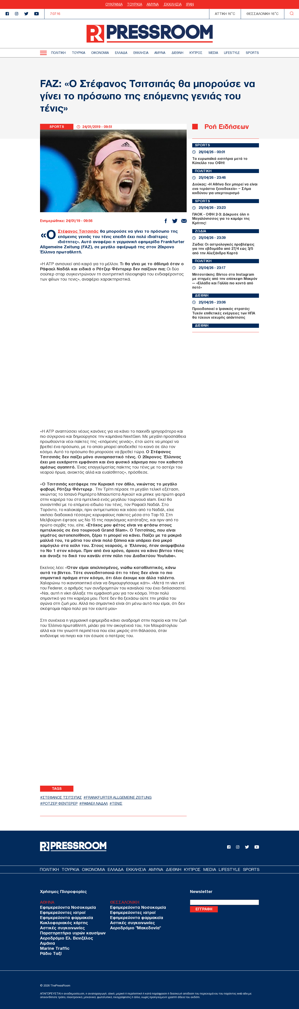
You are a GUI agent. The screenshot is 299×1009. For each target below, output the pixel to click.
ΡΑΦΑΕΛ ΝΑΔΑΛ (98, 803)
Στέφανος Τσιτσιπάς (79, 231)
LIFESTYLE (232, 53)
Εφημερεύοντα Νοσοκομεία (66, 907)
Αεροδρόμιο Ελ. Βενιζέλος (64, 938)
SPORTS (252, 53)
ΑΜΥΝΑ (153, 4)
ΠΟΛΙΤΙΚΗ (58, 53)
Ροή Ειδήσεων (227, 126)
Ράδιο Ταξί (50, 953)
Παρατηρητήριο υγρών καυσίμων (70, 933)
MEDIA (213, 53)
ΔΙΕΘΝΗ (177, 53)
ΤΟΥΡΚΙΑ (134, 4)
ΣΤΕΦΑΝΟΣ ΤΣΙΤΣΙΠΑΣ (64, 797)
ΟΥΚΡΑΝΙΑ (114, 4)
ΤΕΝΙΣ (121, 803)
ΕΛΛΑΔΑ (121, 53)
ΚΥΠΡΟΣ (196, 53)
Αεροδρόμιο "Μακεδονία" (129, 927)
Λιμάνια (46, 943)
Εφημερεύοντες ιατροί (61, 912)
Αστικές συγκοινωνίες (60, 927)
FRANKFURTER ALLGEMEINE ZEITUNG (124, 797)
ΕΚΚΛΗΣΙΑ (172, 4)
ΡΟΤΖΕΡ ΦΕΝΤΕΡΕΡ (61, 803)
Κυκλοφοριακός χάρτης (62, 922)
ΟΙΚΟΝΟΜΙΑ (100, 53)
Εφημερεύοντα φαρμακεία (64, 917)
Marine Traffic (53, 948)
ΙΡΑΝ (190, 4)
